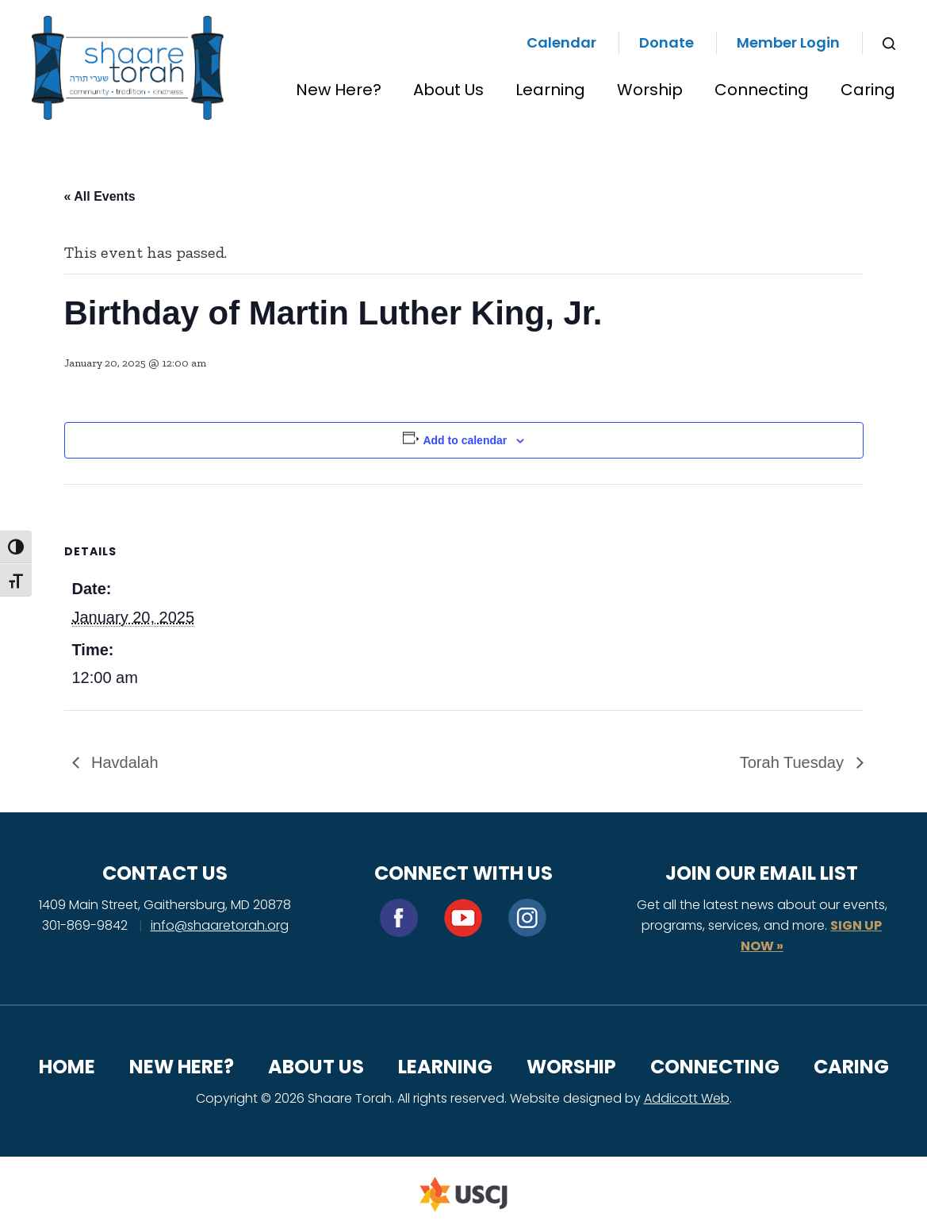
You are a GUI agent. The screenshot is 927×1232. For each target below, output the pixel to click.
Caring (868, 90)
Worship (650, 90)
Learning (550, 90)
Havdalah (123, 762)
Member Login (788, 42)
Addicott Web (687, 1098)
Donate (666, 42)
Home (67, 1067)
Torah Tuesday (794, 762)
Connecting (761, 90)
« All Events (100, 196)
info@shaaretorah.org (220, 925)
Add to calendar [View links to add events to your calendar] (465, 440)
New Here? (338, 90)
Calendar (561, 42)
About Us (448, 90)
